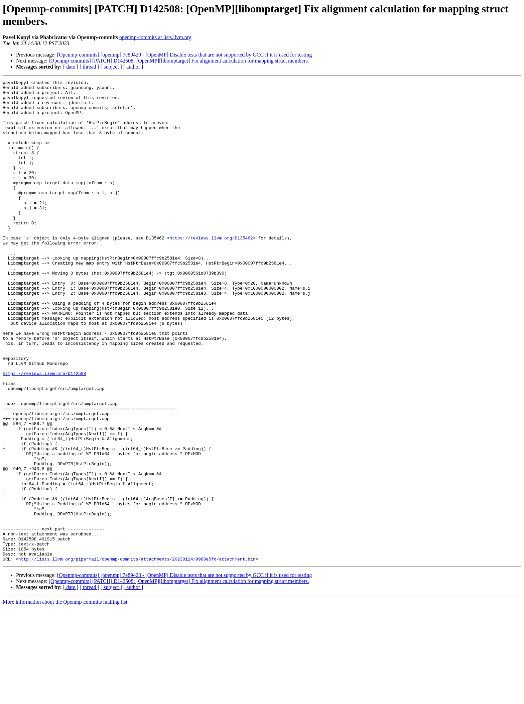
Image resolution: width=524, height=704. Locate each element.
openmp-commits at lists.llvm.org (155, 37)
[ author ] (133, 67)
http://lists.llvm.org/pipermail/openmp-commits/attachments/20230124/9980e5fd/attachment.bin (137, 655)
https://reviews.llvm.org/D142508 (44, 432)
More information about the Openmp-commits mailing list (65, 698)
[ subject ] (111, 67)
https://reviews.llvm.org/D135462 (211, 270)
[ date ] (70, 67)
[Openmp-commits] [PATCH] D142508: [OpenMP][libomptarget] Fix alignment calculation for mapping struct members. (179, 61)
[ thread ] (89, 67)
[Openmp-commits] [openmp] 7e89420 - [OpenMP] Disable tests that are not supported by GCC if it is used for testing (184, 55)
